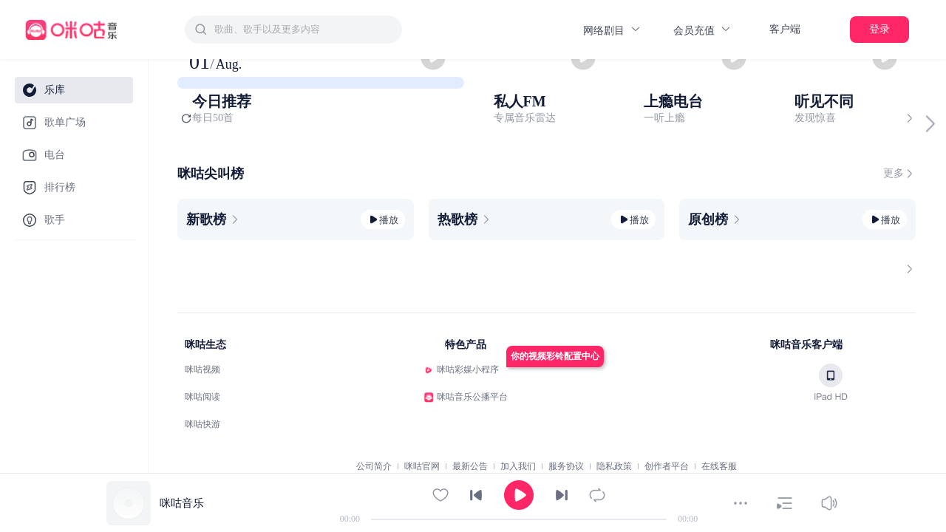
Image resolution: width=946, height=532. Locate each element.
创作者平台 (666, 466)
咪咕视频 (202, 369)
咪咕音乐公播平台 (472, 397)
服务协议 (566, 466)
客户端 (784, 29)
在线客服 (719, 466)
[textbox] (303, 29)
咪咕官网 (422, 466)
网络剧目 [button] (612, 30)
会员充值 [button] (702, 30)
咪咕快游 (202, 424)
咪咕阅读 (202, 397)
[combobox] (293, 30)
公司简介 (374, 466)
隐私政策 (614, 466)
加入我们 (518, 466)
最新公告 (470, 466)
